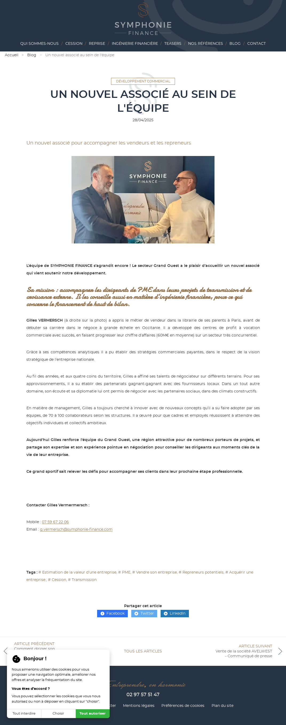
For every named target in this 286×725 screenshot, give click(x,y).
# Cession (57, 580)
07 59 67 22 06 (55, 522)
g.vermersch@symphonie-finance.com (76, 529)
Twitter (144, 613)
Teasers (172, 44)
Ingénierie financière (135, 44)
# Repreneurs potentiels (201, 572)
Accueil (11, 55)
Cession (73, 44)
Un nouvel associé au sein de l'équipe (79, 55)
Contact (256, 44)
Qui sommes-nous (39, 44)
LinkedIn (174, 613)
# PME (124, 572)
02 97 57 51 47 (143, 694)
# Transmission (82, 580)
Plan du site (222, 706)
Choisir (58, 713)
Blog (235, 44)
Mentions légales (138, 706)
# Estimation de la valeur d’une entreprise (77, 572)
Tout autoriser (93, 713)
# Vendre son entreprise (154, 572)
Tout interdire (24, 713)
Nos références (205, 44)
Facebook (113, 613)
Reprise (97, 44)
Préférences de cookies (182, 706)
